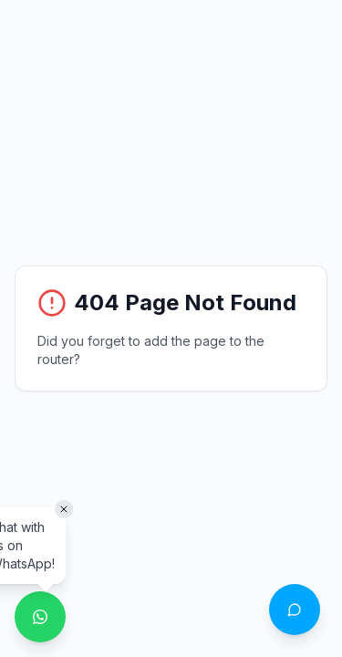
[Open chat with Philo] (294, 609)
